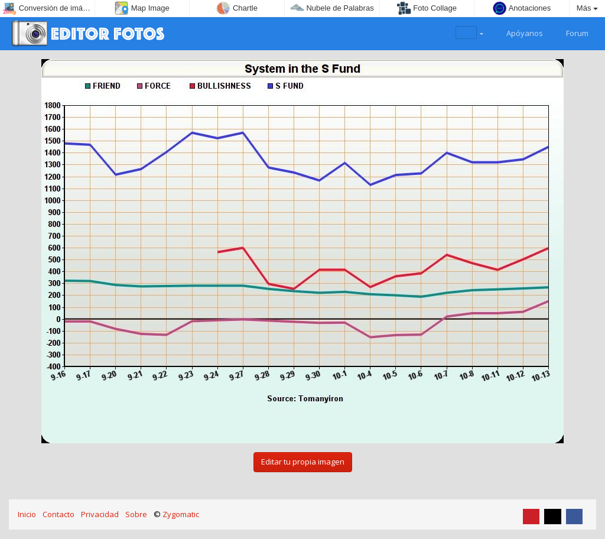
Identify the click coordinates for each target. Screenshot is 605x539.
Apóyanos (518, 31)
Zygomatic (180, 514)
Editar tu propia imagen (302, 461)
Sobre (136, 514)
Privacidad (100, 514)
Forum (570, 31)
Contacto (58, 514)
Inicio (27, 514)
